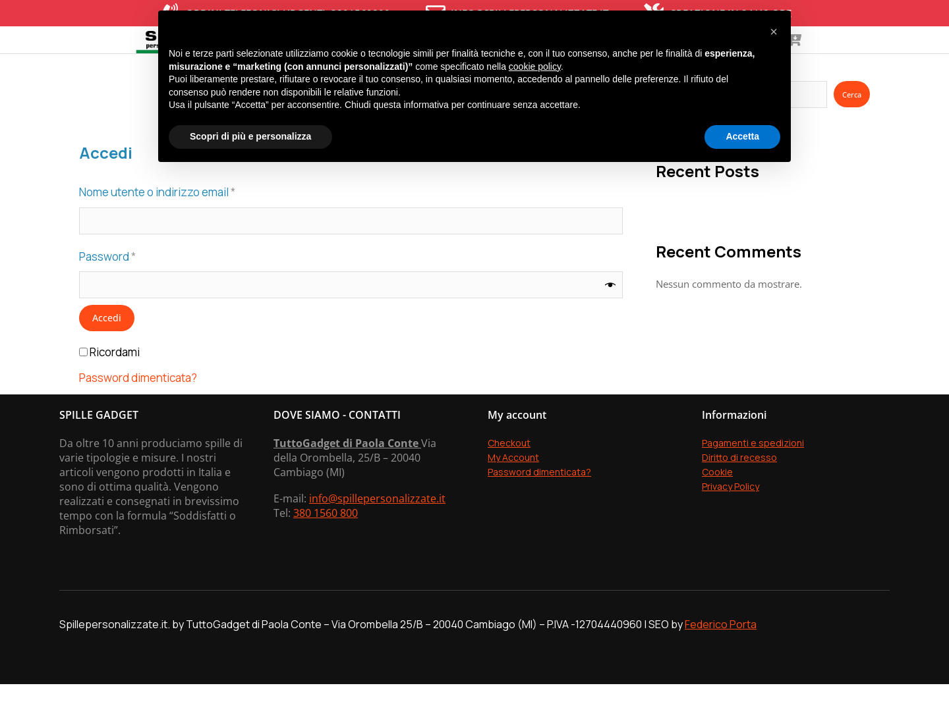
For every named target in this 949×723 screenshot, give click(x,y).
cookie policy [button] (535, 66)
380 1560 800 (325, 552)
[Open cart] (901, 59)
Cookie (717, 510)
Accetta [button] (742, 136)
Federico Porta (721, 663)
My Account (513, 496)
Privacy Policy (730, 525)
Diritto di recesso (739, 496)
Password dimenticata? (138, 417)
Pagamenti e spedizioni (753, 481)
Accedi (106, 357)
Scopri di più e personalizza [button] (250, 136)
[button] (773, 31)
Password (131, 294)
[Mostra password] (610, 324)
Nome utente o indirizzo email (180, 230)
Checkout (509, 481)
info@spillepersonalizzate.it (377, 537)
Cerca (851, 133)
